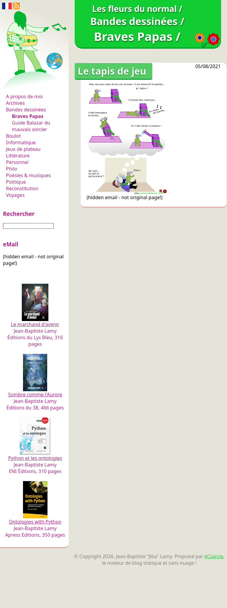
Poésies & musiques (28, 175)
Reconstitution (22, 188)
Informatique (21, 142)
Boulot (13, 136)
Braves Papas (27, 116)
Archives (15, 103)
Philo (11, 168)
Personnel (17, 162)
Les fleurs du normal (31, 84)
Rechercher (19, 213)
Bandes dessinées (26, 109)
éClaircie (213, 556)
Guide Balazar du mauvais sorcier (31, 126)
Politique (16, 182)
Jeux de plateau (23, 149)
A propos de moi (24, 96)
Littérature (18, 155)
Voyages (15, 195)
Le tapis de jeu (112, 71)
